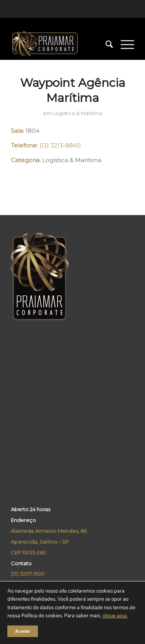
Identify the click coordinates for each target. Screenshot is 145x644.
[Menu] (123, 44)
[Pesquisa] (105, 44)
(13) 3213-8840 (60, 145)
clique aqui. (115, 616)
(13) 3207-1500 (27, 574)
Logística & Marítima (77, 113)
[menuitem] (105, 44)
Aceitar (22, 631)
